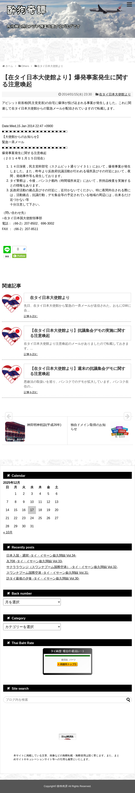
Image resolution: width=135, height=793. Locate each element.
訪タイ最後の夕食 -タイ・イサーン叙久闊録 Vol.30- (42, 578)
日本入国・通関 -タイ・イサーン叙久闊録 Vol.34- (41, 555)
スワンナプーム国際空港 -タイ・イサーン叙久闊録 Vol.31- (47, 572)
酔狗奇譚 (62, 786)
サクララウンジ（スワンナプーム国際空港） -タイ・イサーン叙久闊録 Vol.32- (62, 567)
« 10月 (8, 532)
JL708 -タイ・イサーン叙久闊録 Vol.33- (34, 561)
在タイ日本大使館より (115, 94)
